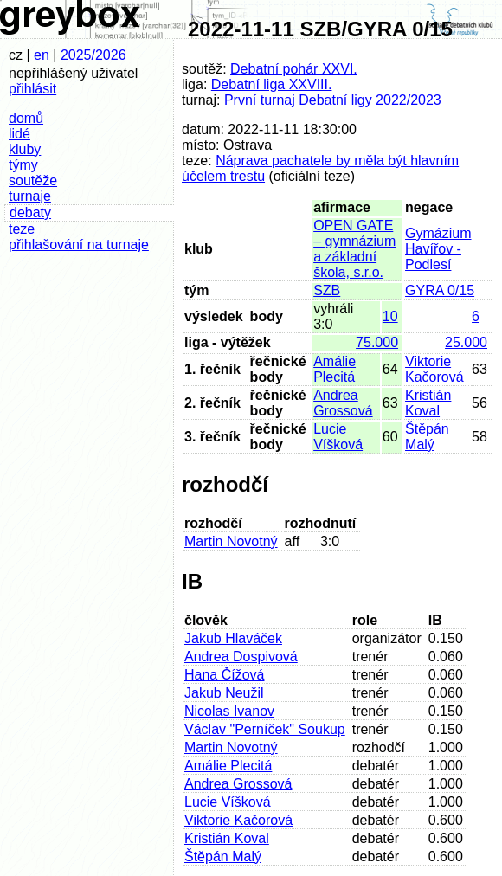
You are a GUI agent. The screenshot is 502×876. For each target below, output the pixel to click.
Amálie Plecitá (334, 369)
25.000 (466, 342)
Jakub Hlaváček (233, 638)
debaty (30, 212)
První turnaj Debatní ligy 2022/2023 (332, 100)
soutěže (33, 180)
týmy (23, 165)
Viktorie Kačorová (434, 369)
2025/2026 (93, 55)
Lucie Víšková (338, 437)
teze (22, 229)
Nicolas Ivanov (229, 711)
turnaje (30, 196)
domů (26, 118)
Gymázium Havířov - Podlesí (438, 249)
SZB (326, 290)
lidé (19, 133)
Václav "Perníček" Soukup (264, 729)
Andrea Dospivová (241, 656)
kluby (25, 149)
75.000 (377, 342)
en (41, 55)
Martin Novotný (231, 541)
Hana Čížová (224, 674)
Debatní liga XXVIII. (271, 84)
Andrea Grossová (342, 403)
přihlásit (32, 88)
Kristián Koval (428, 403)
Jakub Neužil (224, 693)
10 (390, 316)
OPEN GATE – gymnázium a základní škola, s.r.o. (354, 249)
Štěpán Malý (427, 437)
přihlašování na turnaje (79, 244)
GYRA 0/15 (439, 290)
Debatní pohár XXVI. (293, 68)
